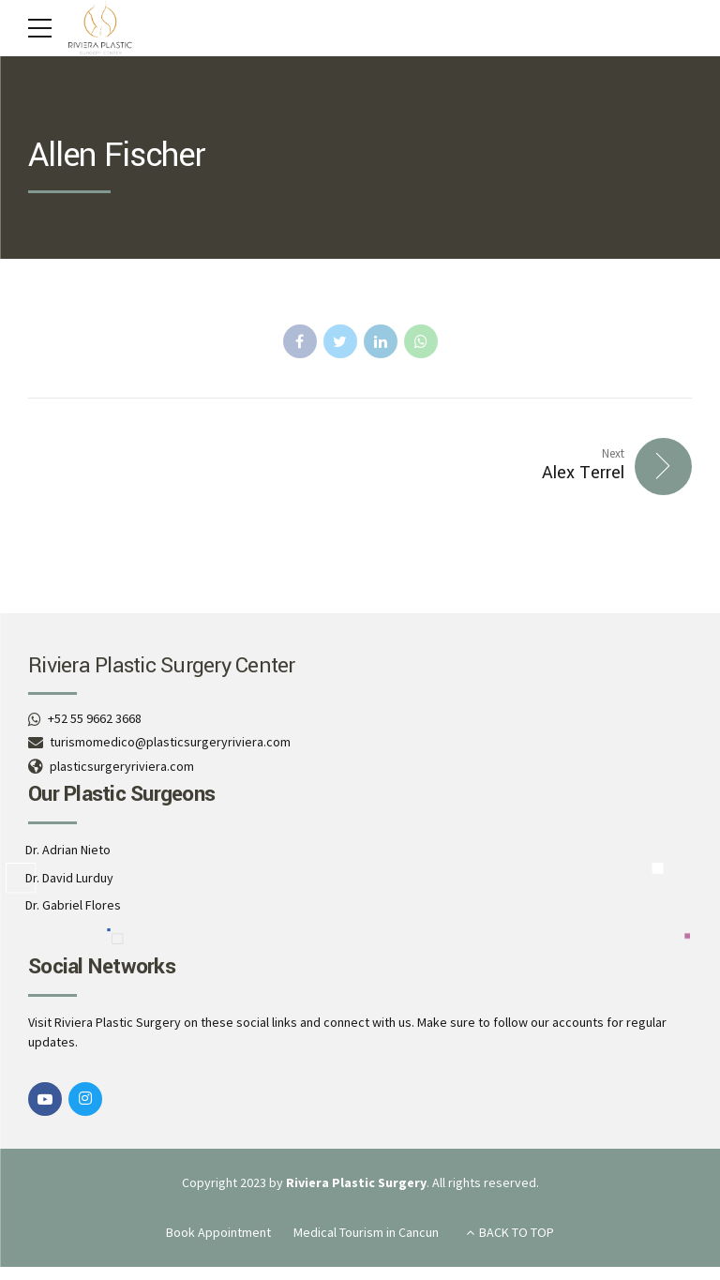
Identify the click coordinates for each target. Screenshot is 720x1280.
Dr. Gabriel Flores (73, 904)
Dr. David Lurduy (69, 877)
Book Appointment (218, 1232)
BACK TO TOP (516, 1232)
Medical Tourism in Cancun (366, 1232)
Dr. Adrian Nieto (68, 849)
